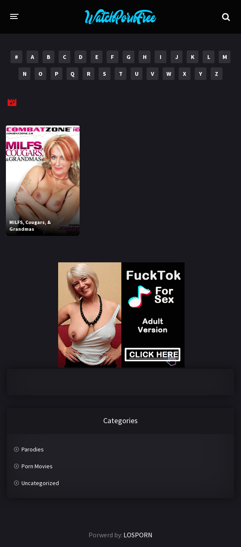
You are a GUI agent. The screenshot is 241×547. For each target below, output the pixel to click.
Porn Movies (37, 466)
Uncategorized (40, 483)
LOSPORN (138, 535)
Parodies (32, 449)
